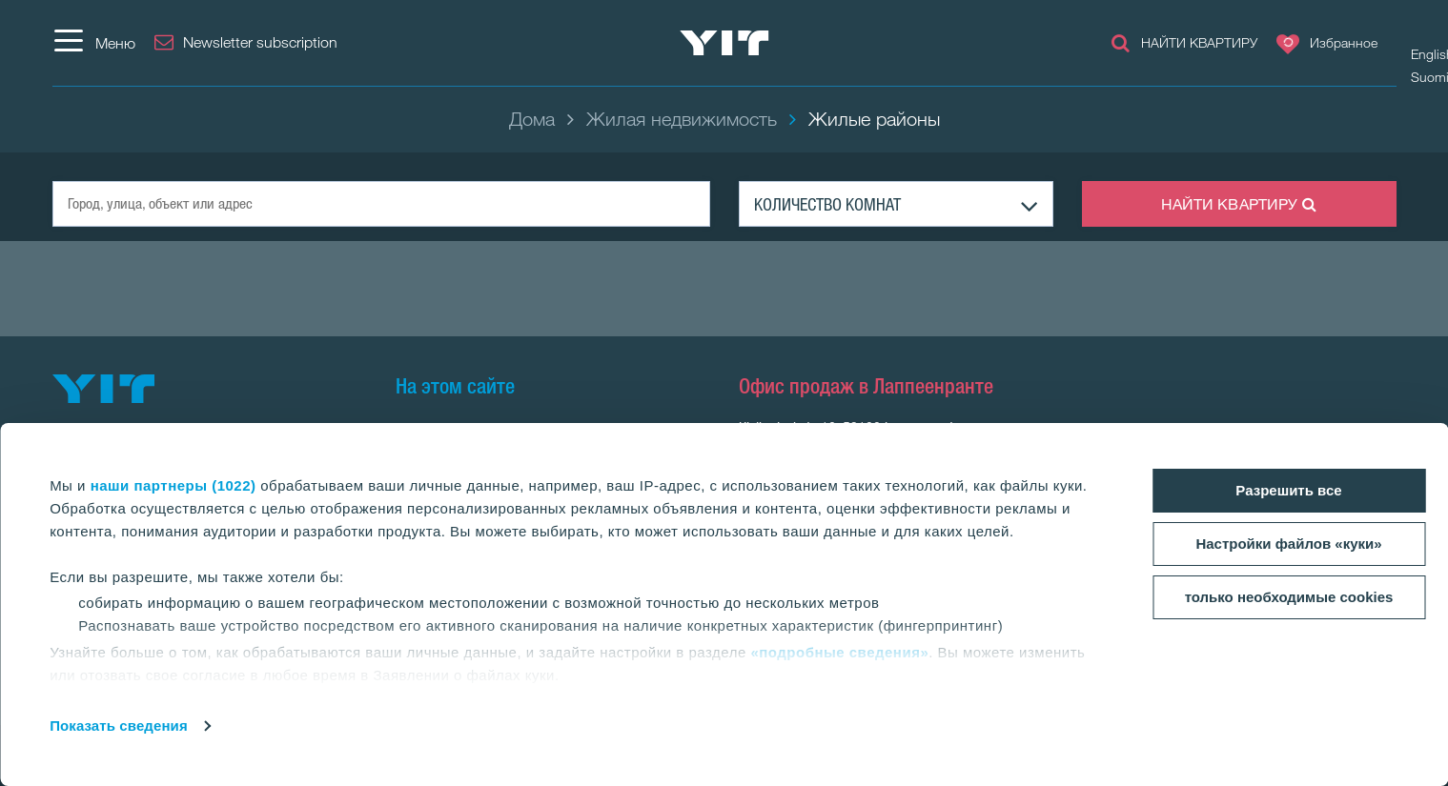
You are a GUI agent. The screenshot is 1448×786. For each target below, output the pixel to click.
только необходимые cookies (1289, 597)
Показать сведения (119, 725)
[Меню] (93, 43)
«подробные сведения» (839, 652)
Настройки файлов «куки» (1288, 543)
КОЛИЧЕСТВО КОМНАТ (827, 203)
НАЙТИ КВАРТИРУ (1239, 203)
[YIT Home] (724, 42)
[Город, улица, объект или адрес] (381, 204)
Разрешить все (1288, 490)
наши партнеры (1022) (173, 485)
